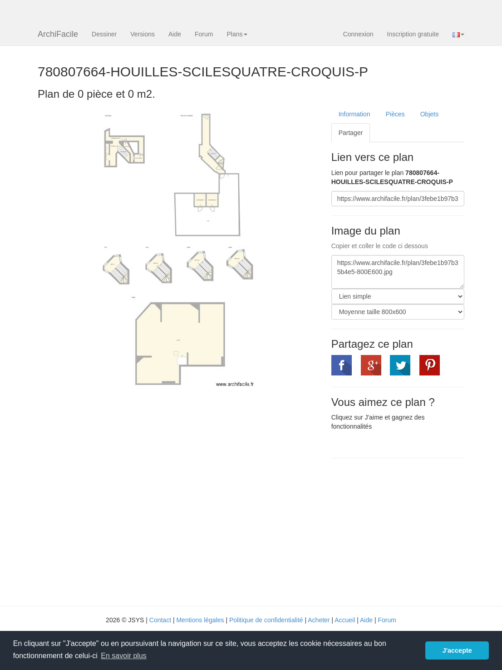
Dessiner (104, 34)
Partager (351, 132)
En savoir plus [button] (124, 656)
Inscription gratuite (413, 34)
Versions (142, 34)
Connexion (358, 34)
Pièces (395, 114)
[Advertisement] (407, 531)
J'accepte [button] (457, 650)
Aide (174, 34)
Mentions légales (200, 620)
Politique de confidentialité (266, 620)
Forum (204, 34)
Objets (429, 114)
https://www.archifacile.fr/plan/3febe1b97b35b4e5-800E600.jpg (397, 272)
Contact (160, 620)
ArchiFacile (58, 34)
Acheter (319, 620)
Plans (236, 34)
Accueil (345, 620)
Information (354, 114)
